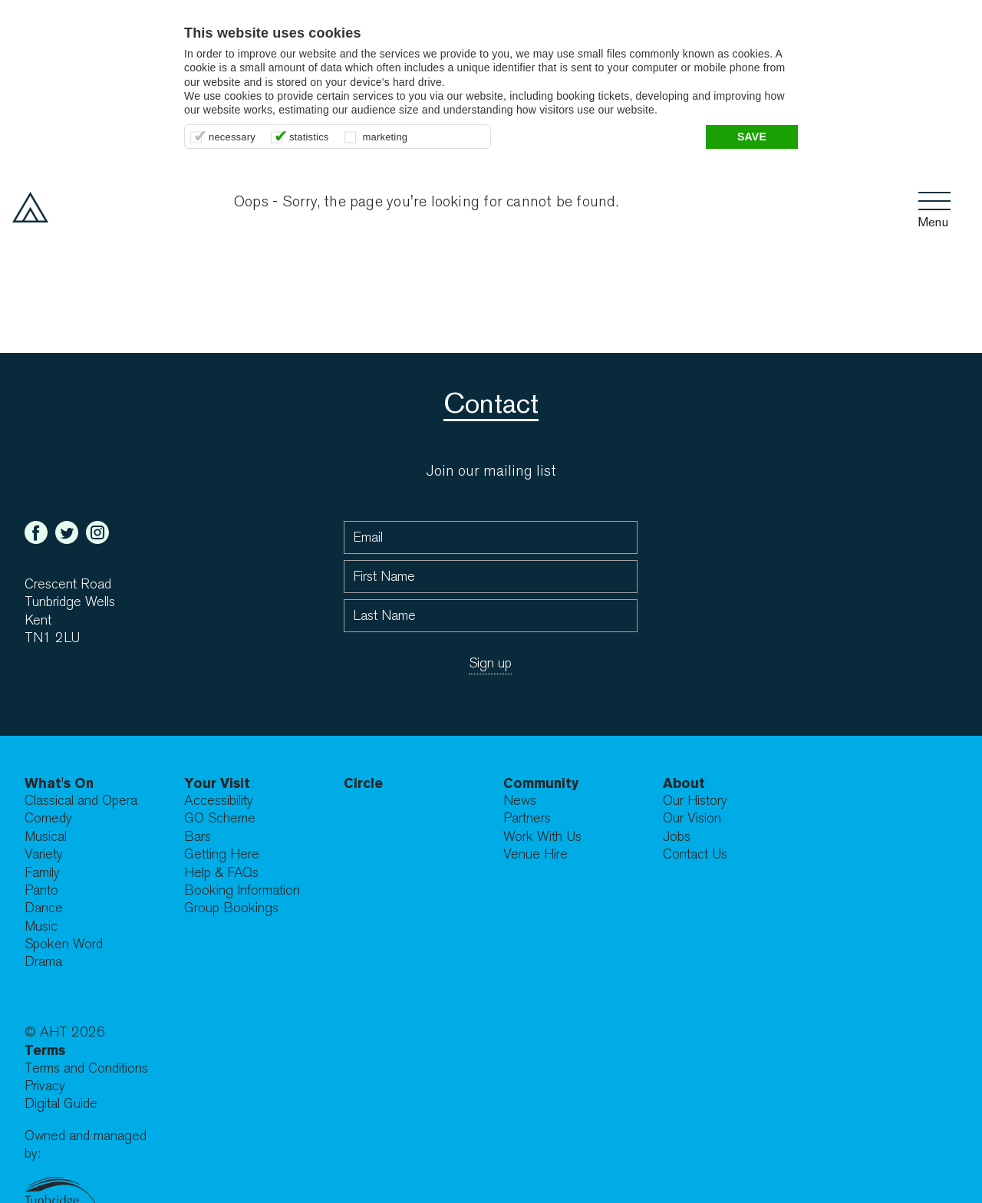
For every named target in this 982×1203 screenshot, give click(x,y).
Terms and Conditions (86, 1068)
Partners (527, 818)
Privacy (45, 1086)
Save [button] (751, 136)
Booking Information (242, 890)
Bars (197, 837)
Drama (43, 962)
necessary (232, 137)
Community (540, 783)
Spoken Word (64, 944)
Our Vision (692, 818)
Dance (44, 908)
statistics (309, 137)
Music (41, 926)
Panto (41, 890)
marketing (385, 137)
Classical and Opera (81, 801)
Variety (44, 854)
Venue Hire (535, 854)
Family (42, 873)
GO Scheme (219, 818)
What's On (59, 783)
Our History (695, 801)
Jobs (676, 837)
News (519, 801)
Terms (45, 1050)
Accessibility (218, 801)
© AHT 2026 (65, 1032)
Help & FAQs (221, 873)
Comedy (48, 818)
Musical (46, 837)
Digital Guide (61, 1104)
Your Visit (217, 783)
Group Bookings (231, 908)
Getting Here (221, 854)
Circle (363, 783)
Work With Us (542, 837)
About (684, 783)
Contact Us (695, 854)
